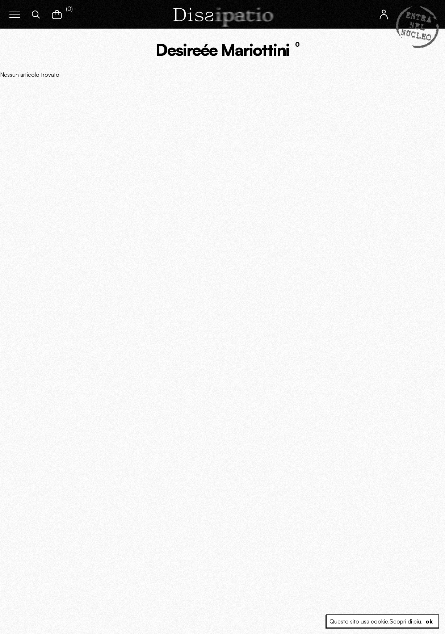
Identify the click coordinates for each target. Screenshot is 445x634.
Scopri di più (405, 621)
